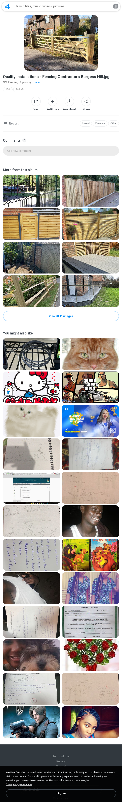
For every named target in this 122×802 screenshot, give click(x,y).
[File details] (31, 191)
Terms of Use (61, 756)
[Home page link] (7, 6)
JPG (8, 89)
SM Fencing (10, 82)
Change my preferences (19, 784)
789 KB (20, 89)
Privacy (61, 761)
